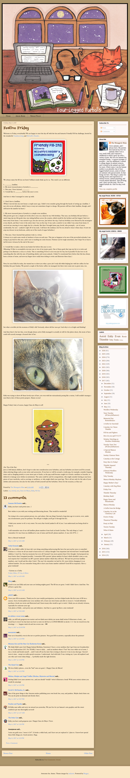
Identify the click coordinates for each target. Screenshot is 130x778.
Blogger (86, 773)
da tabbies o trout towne (16, 616)
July (105, 400)
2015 (104, 552)
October (107, 390)
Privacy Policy (35, 116)
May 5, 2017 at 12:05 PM (16, 627)
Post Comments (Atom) (52, 760)
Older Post (88, 753)
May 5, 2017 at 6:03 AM (16, 576)
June (105, 403)
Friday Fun (107, 489)
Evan (118, 336)
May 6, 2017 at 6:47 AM (16, 713)
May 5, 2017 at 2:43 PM (16, 660)
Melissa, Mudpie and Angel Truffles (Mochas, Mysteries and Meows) (31, 676)
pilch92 (10, 595)
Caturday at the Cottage (112, 459)
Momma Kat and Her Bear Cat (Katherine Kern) (24, 644)
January (107, 544)
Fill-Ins (37, 491)
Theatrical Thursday (110, 520)
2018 (104, 377)
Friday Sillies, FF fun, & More (18, 573)
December (107, 383)
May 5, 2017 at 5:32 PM (16, 685)
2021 (104, 367)
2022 (104, 364)
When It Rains (108, 530)
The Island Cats (13, 665)
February (107, 541)
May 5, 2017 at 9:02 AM (16, 611)
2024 (104, 357)
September (108, 393)
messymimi (12, 632)
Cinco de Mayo (25, 491)
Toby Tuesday (108, 476)
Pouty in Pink (108, 523)
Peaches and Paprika (15, 704)
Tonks (116, 340)
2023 (104, 361)
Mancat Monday (109, 505)
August (106, 397)
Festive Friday (108, 517)
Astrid (13, 491)
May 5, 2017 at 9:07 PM (16, 699)
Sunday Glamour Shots (111, 455)
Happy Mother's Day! (111, 483)
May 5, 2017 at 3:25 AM (16, 541)
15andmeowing (18, 136)
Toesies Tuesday (109, 527)
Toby (111, 340)
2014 (104, 555)
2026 (104, 350)
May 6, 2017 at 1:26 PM (16, 724)
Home (8, 116)
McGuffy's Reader (33, 136)
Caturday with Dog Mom (112, 486)
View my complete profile (108, 189)
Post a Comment (12, 743)
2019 (104, 374)
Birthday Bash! (109, 496)
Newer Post (7, 753)
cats (18, 491)
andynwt (71, 773)
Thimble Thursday (110, 493)
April (106, 534)
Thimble (104, 339)
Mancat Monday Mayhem (112, 479)
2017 (104, 381)
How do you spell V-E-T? (112, 436)
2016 (104, 548)
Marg (10, 581)
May (105, 407)
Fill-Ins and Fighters (111, 432)
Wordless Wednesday (111, 410)
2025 (104, 354)
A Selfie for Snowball (111, 424)
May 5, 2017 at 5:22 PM (16, 671)
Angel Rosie (20, 116)
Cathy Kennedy (13, 546)
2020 (104, 370)
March (106, 538)
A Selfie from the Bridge (112, 508)
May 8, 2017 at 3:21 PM (16, 738)
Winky (121, 340)
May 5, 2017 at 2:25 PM (16, 639)
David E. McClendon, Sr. (16, 690)
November (108, 387)
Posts (103, 128)
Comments (105, 131)
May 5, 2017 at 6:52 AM (16, 590)
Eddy (32, 491)
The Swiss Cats (13, 718)
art (10, 491)
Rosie (124, 336)
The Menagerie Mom (119, 143)
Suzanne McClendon (15, 503)
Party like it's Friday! (111, 462)
